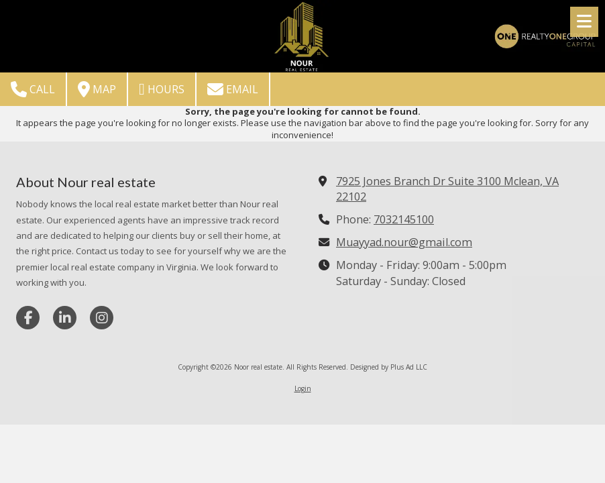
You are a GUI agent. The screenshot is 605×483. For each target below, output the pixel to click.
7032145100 (404, 219)
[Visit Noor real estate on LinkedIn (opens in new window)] (64, 317)
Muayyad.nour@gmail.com (404, 242)
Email (232, 89)
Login (302, 388)
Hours (161, 89)
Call (33, 89)
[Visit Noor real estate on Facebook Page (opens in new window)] (28, 317)
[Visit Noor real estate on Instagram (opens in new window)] (101, 317)
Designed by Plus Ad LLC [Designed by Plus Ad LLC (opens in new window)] (388, 367)
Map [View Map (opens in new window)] (97, 89)
